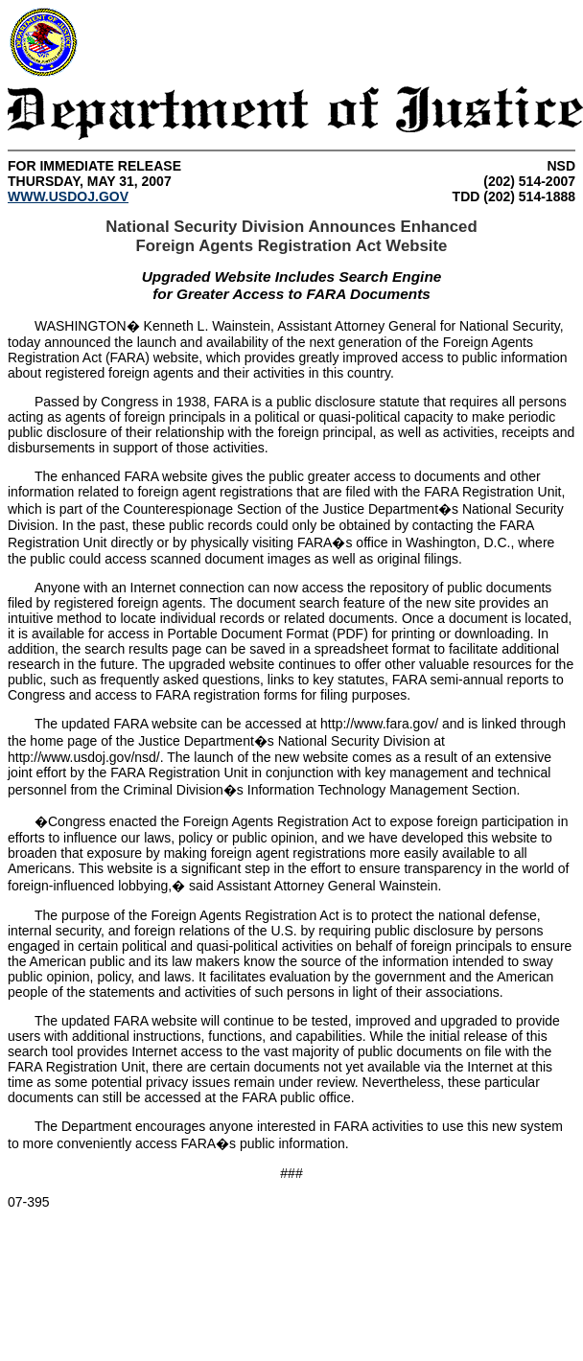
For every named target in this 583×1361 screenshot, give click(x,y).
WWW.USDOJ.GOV (68, 196)
